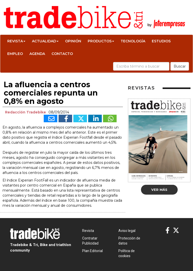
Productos (101, 41)
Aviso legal (126, 231)
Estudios (161, 41)
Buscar (180, 66)
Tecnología (133, 41)
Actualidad (45, 41)
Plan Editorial (92, 251)
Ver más (159, 190)
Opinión (73, 41)
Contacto (62, 53)
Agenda (37, 53)
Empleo (15, 53)
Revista (16, 41)
